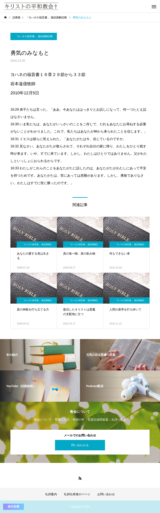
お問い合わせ (106, 494)
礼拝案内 (51, 494)
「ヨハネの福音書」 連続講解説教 (34, 36)
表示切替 (13, 506)
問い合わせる (80, 445)
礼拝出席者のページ (77, 494)
